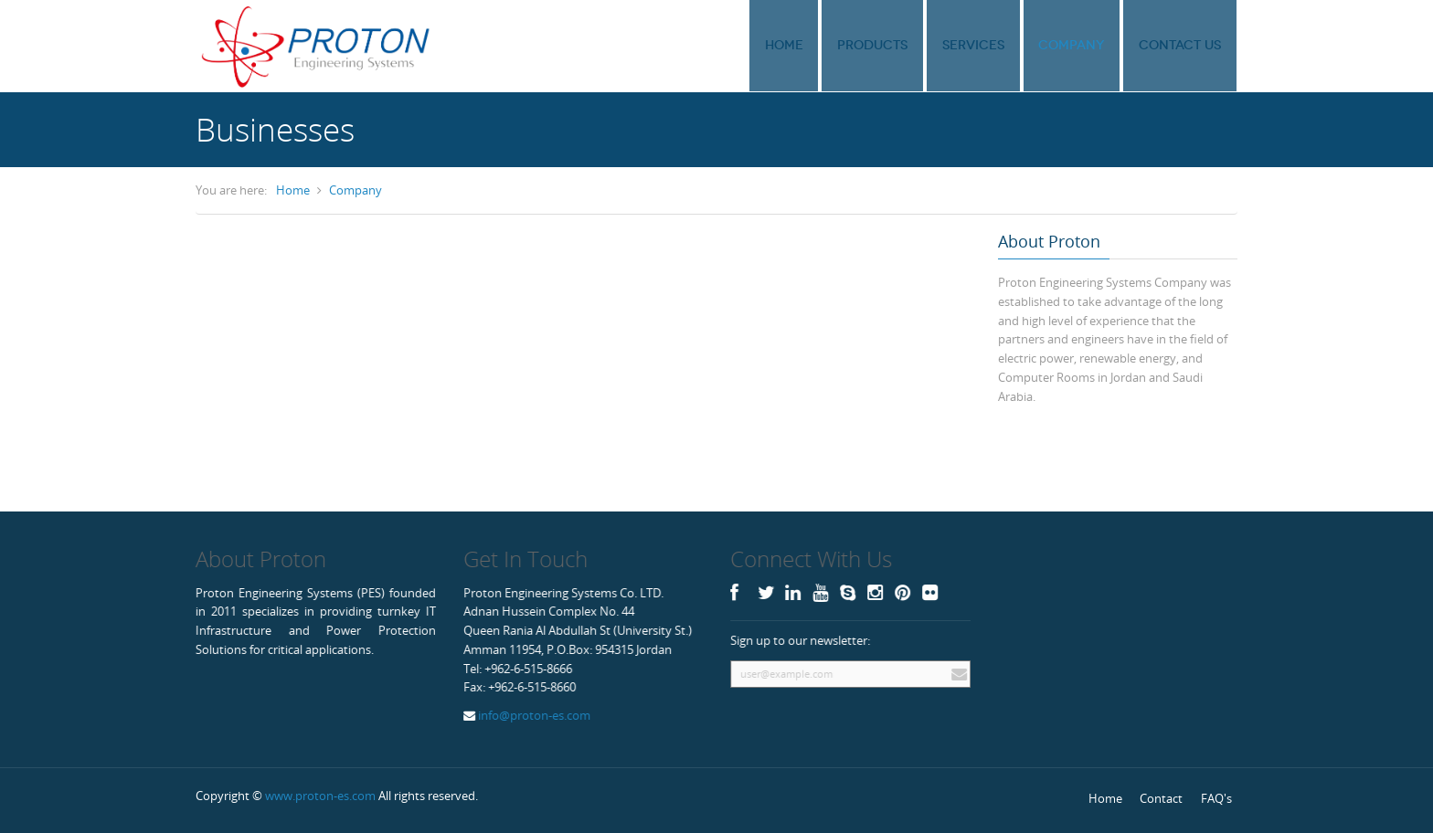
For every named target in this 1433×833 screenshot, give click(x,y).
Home (830, 45)
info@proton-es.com (532, 715)
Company (1086, 45)
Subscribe (957, 674)
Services (998, 45)
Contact (1161, 798)
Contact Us (1183, 45)
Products (908, 45)
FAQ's (1216, 798)
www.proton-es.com (320, 795)
